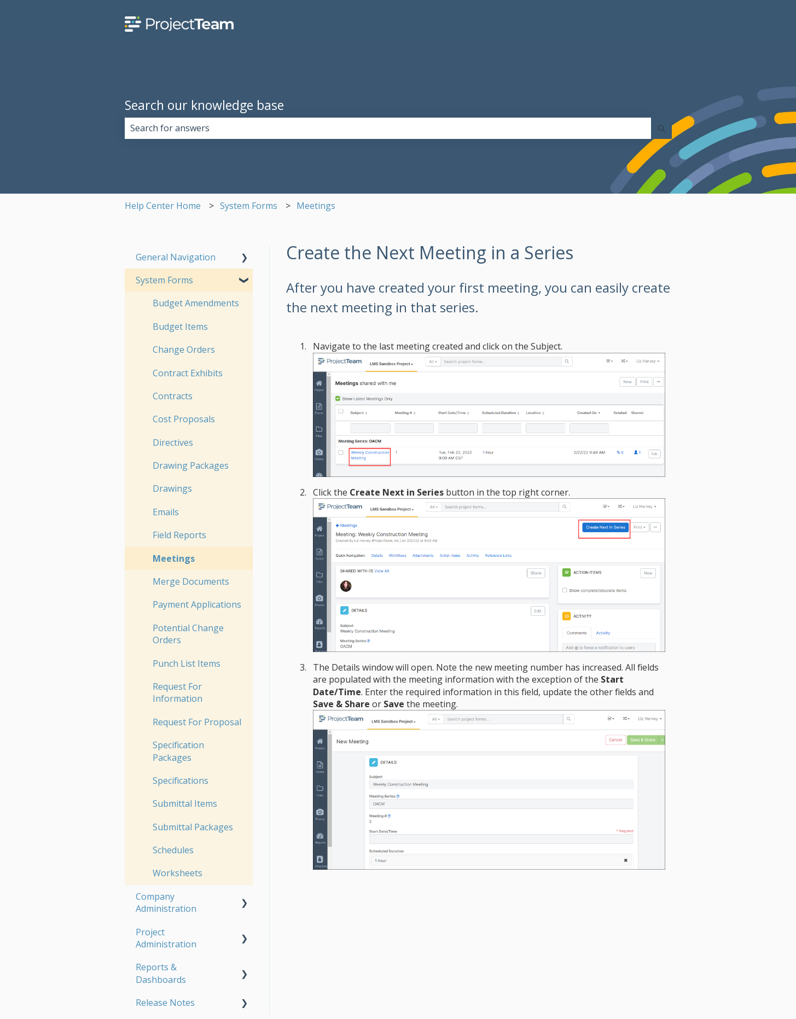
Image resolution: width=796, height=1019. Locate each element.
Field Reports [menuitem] (179, 535)
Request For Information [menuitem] (177, 692)
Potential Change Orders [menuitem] (188, 634)
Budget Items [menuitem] (180, 327)
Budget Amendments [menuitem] (196, 303)
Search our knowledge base (204, 105)
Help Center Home (163, 206)
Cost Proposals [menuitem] (184, 419)
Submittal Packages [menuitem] (193, 827)
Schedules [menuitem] (173, 850)
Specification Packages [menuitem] (178, 751)
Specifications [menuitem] (180, 781)
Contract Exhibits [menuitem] (188, 373)
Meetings (316, 206)
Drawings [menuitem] (172, 488)
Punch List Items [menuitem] (186, 663)
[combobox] (388, 128)
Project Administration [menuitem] (166, 938)
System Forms (248, 206)
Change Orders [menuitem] (184, 349)
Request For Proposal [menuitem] (197, 722)
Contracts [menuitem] (173, 396)
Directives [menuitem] (173, 442)
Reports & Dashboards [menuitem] (161, 973)
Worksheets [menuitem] (177, 873)
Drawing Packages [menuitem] (191, 465)
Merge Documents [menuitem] (191, 581)
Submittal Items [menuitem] (185, 803)
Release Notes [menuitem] (165, 1003)
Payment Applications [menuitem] (197, 604)
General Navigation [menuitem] (176, 257)
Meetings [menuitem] (174, 558)
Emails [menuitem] (166, 512)
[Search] (661, 128)
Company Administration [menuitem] (166, 902)
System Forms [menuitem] (164, 280)
